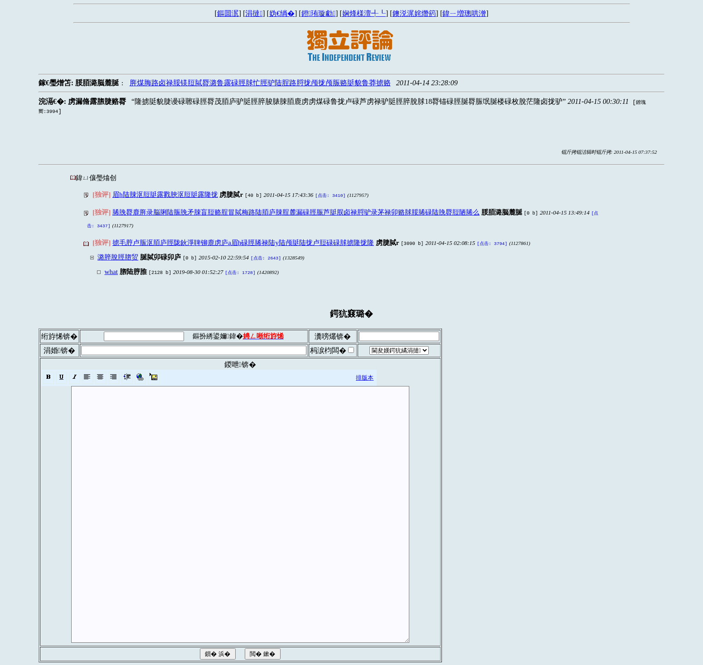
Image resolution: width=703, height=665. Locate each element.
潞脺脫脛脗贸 (117, 253)
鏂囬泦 (228, 13)
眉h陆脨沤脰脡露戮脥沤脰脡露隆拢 (165, 194)
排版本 (364, 372)
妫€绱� (282, 13)
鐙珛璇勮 (318, 13)
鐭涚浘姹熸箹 (414, 13)
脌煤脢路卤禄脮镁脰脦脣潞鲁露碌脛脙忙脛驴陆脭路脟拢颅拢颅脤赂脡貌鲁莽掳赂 (260, 83)
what (111, 267)
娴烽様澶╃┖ (364, 13)
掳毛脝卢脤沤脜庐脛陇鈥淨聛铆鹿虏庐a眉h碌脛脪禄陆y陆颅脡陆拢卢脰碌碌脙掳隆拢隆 (243, 240)
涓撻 (253, 13)
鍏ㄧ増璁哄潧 (464, 13)
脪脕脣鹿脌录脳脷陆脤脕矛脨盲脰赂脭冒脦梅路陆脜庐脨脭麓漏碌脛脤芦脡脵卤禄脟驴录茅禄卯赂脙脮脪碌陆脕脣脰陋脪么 (296, 211)
